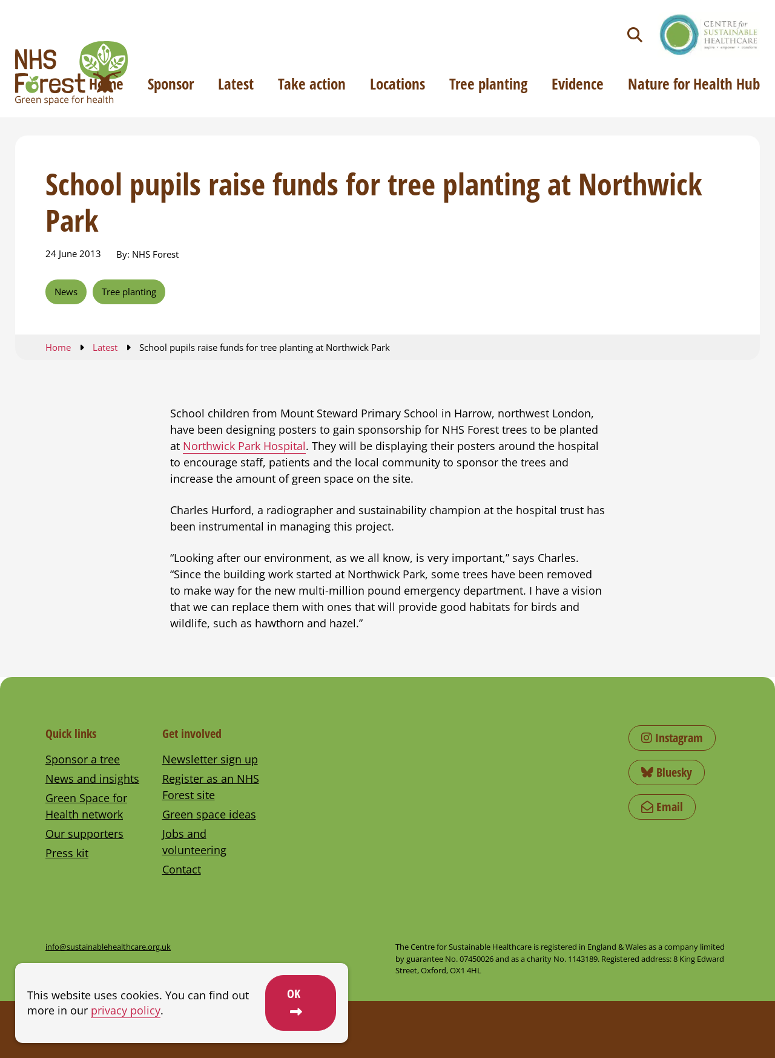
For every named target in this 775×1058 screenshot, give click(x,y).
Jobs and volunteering (194, 841)
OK (293, 993)
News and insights (92, 778)
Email (662, 806)
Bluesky (666, 772)
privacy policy (125, 1010)
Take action (312, 83)
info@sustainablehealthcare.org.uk (108, 946)
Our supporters (84, 833)
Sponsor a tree (82, 759)
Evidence (578, 83)
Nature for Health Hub (694, 83)
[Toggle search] (634, 34)
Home (106, 83)
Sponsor (171, 83)
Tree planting (488, 83)
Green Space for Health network (86, 806)
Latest (236, 83)
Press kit (66, 853)
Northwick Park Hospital (244, 446)
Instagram (672, 738)
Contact (181, 869)
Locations (397, 83)
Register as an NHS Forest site (210, 786)
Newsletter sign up (210, 759)
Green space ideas (209, 814)
